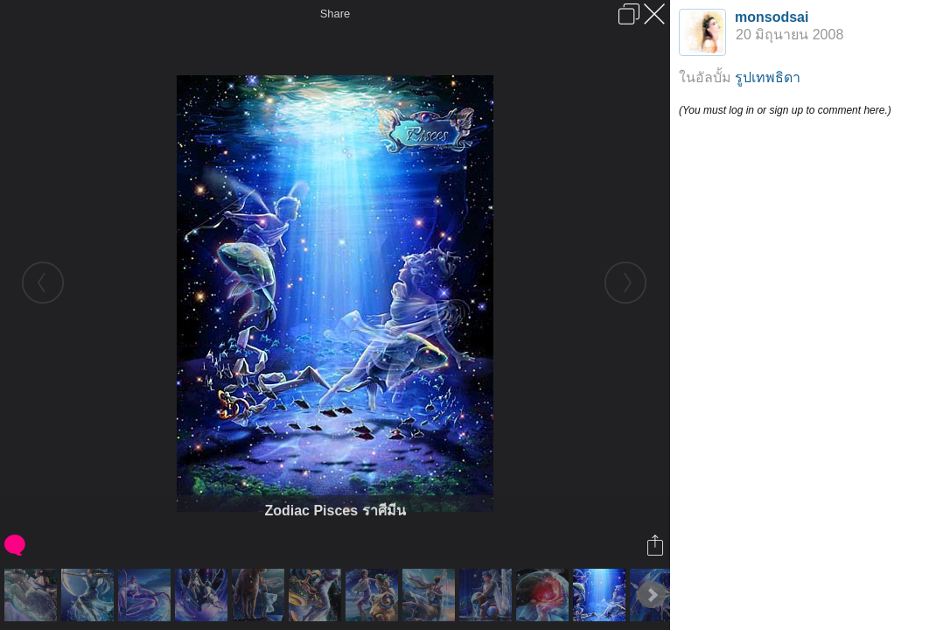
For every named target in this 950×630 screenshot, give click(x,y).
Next (652, 595)
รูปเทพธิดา (767, 77)
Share (335, 13)
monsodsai (771, 17)
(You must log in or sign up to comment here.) (785, 110)
